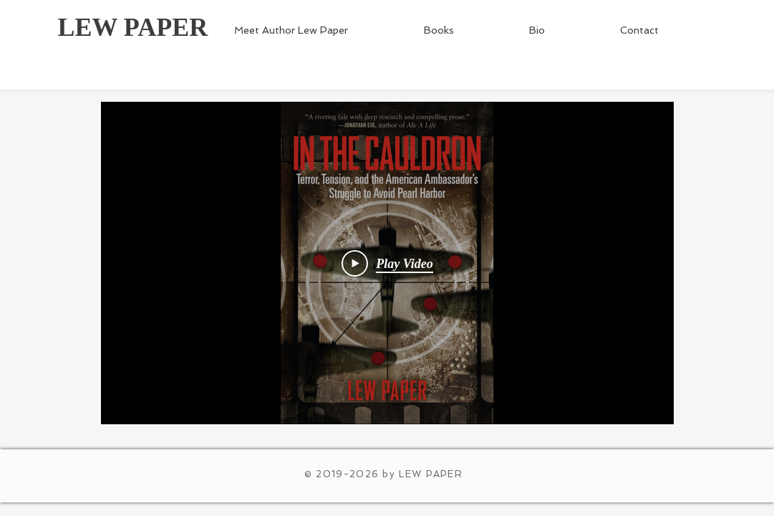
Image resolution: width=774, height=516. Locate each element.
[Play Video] (387, 263)
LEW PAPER (133, 27)
